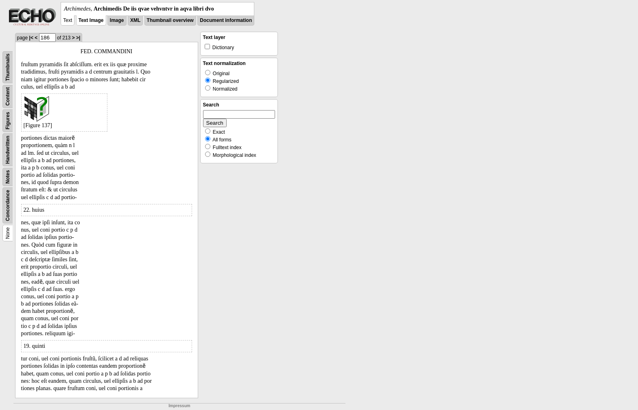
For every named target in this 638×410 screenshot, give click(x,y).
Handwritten (8, 150)
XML (135, 20)
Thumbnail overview (170, 20)
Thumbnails (8, 67)
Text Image (91, 20)
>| (78, 38)
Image (117, 20)
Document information (226, 20)
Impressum (179, 405)
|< (31, 38)
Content (8, 96)
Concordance (8, 205)
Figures (8, 120)
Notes (8, 177)
